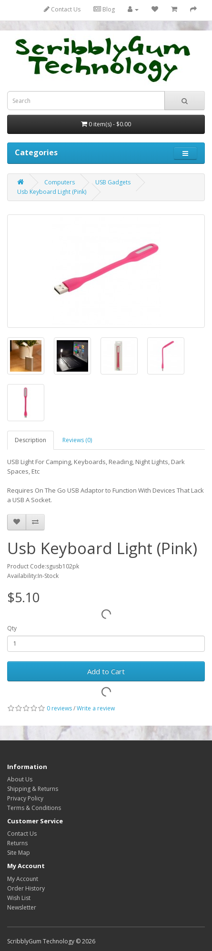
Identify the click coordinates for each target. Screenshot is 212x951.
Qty (12, 628)
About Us (19, 779)
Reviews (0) (77, 440)
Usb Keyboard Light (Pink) (51, 192)
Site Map (18, 853)
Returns (17, 843)
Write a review (96, 708)
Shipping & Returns (32, 789)
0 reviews (59, 708)
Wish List (18, 898)
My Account (22, 879)
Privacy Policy (25, 798)
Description (30, 440)
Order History (26, 888)
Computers (59, 182)
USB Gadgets (113, 182)
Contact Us (62, 9)
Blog (104, 9)
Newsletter (21, 907)
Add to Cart (106, 671)
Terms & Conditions (34, 808)
